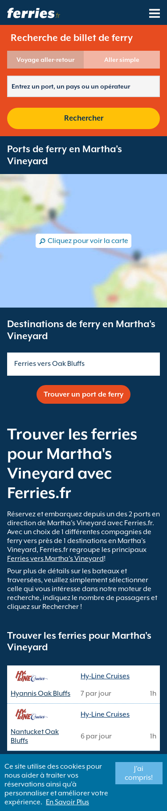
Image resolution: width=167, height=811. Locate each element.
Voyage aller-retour (45, 59)
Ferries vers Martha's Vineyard (55, 559)
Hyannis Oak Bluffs (40, 693)
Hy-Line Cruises (105, 676)
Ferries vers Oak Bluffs (49, 364)
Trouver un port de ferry (83, 394)
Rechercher (83, 118)
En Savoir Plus (67, 802)
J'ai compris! (139, 773)
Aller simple (121, 59)
